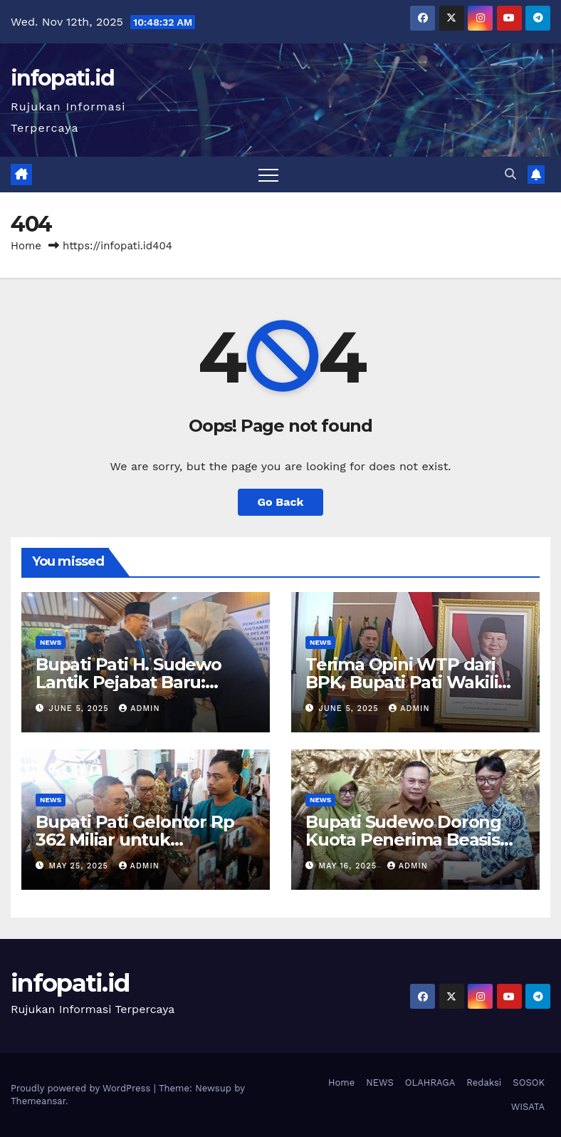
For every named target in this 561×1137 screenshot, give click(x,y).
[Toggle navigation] (268, 174)
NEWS (50, 642)
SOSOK (529, 1082)
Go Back (281, 502)
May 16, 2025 (349, 866)
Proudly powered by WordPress (82, 1088)
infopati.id (62, 78)
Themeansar (38, 1101)
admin (139, 708)
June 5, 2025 (80, 708)
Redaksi (483, 1082)
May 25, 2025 (80, 866)
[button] (510, 174)
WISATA (528, 1106)
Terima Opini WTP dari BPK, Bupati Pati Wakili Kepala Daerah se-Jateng (410, 682)
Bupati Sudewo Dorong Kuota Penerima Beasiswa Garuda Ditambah (414, 839)
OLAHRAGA (430, 1082)
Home (26, 245)
